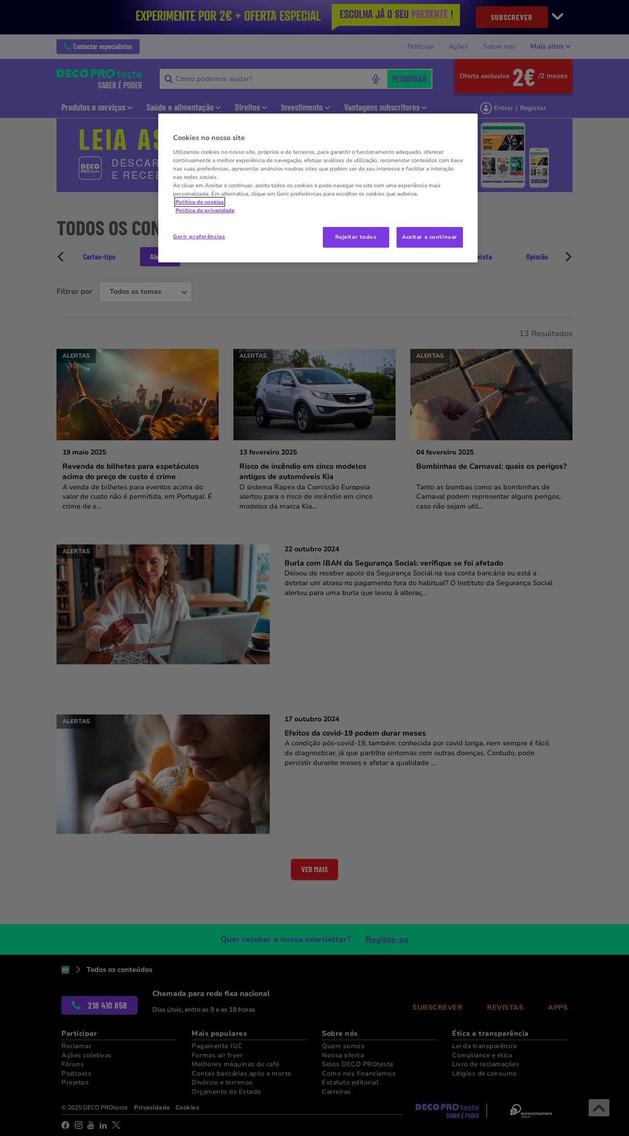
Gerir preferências (199, 236)
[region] (318, 188)
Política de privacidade (204, 210)
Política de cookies (199, 202)
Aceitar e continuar (429, 237)
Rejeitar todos (356, 237)
